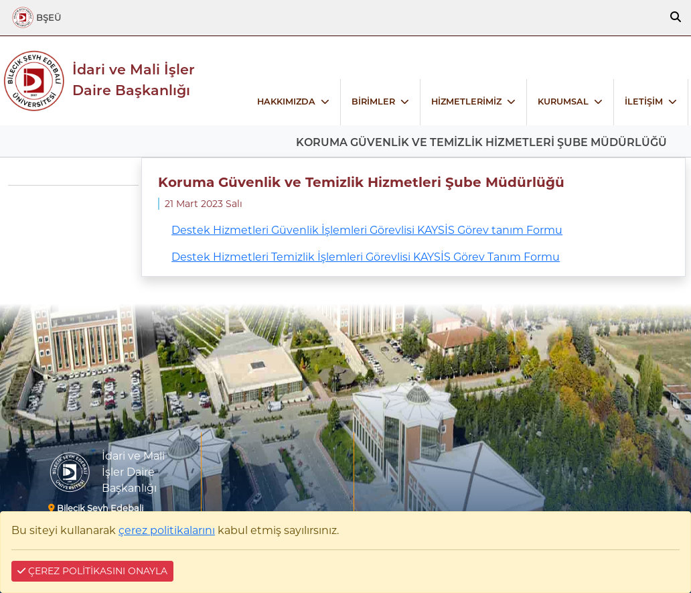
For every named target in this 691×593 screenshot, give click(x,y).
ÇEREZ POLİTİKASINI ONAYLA (92, 571)
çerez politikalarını (167, 530)
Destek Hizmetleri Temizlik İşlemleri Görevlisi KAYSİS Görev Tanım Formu (365, 257)
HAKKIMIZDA (286, 101)
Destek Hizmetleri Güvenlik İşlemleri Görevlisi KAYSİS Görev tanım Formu (366, 230)
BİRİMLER (373, 101)
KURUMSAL (563, 101)
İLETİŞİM (644, 101)
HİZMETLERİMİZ (466, 101)
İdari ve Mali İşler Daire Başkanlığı (133, 79)
